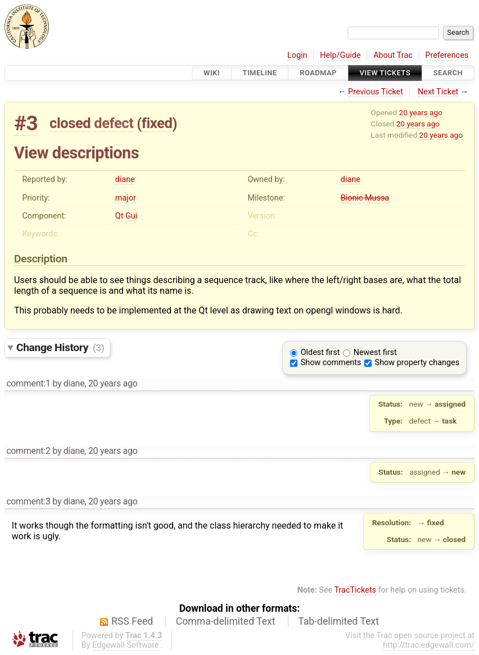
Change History (60, 347)
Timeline (260, 73)
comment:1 (28, 383)
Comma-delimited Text (225, 621)
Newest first (375, 352)
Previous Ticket (375, 92)
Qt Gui (126, 216)
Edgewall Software (125, 645)
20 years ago (420, 112)
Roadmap (318, 73)
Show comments (331, 362)
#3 (26, 123)
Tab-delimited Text (338, 621)
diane (125, 179)
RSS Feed (132, 621)
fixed (157, 123)
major (125, 198)
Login (297, 55)
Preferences (446, 55)
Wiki (212, 73)
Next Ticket (438, 92)
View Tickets (385, 73)
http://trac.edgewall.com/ (429, 645)
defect (113, 123)
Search (448, 73)
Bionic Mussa (365, 198)
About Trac (393, 55)
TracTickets (355, 590)
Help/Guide (340, 55)
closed (70, 123)
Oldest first (320, 352)
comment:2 (28, 450)
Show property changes (417, 362)
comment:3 (28, 501)
